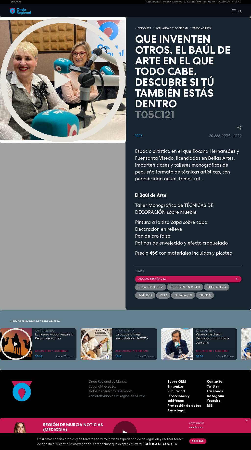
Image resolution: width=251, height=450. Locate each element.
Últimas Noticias (192, 2)
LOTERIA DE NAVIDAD (172, 2)
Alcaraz (236, 2)
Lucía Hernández (150, 287)
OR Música (196, 427)
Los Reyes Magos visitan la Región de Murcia (54, 336)
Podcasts (144, 28)
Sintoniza (175, 386)
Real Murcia (209, 2)
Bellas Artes (183, 295)
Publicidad (176, 391)
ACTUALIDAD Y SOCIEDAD (171, 28)
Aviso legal (176, 410)
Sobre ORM (176, 381)
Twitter (213, 386)
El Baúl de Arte (150, 195)
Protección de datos (184, 405)
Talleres (205, 295)
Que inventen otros (185, 287)
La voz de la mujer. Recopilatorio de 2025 (131, 336)
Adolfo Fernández (188, 278)
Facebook (215, 391)
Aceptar (198, 441)
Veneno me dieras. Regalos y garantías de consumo (212, 339)
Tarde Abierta (216, 287)
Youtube (214, 401)
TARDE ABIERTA (201, 28)
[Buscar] (238, 11)
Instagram (215, 396)
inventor (145, 295)
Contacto (214, 381)
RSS (210, 405)
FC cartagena (223, 2)
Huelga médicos (154, 2)
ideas (163, 295)
